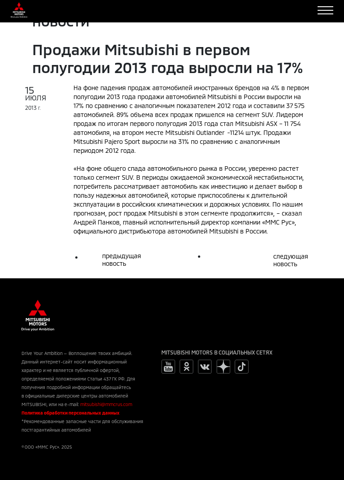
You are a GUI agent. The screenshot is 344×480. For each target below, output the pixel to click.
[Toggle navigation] (325, 10)
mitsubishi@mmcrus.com (106, 404)
